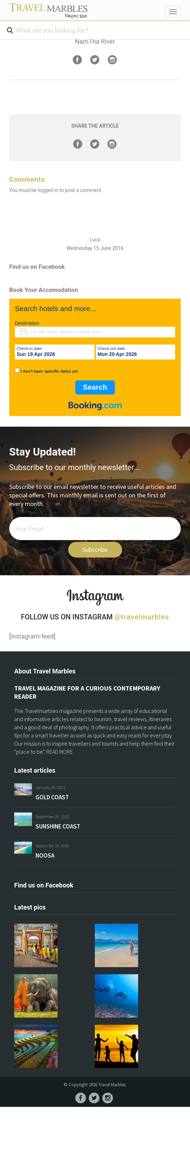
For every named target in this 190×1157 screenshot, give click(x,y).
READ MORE (59, 751)
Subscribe (95, 549)
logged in (48, 190)
